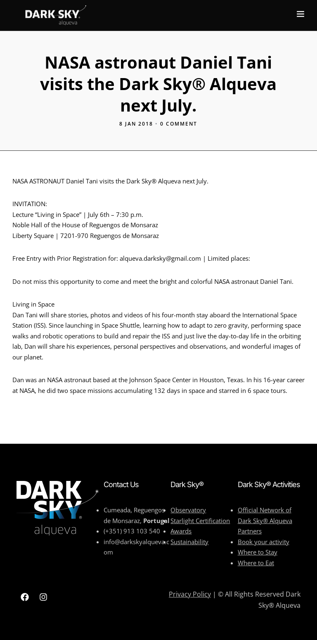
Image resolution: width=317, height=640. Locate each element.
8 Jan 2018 (136, 123)
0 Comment (178, 123)
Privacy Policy (190, 594)
